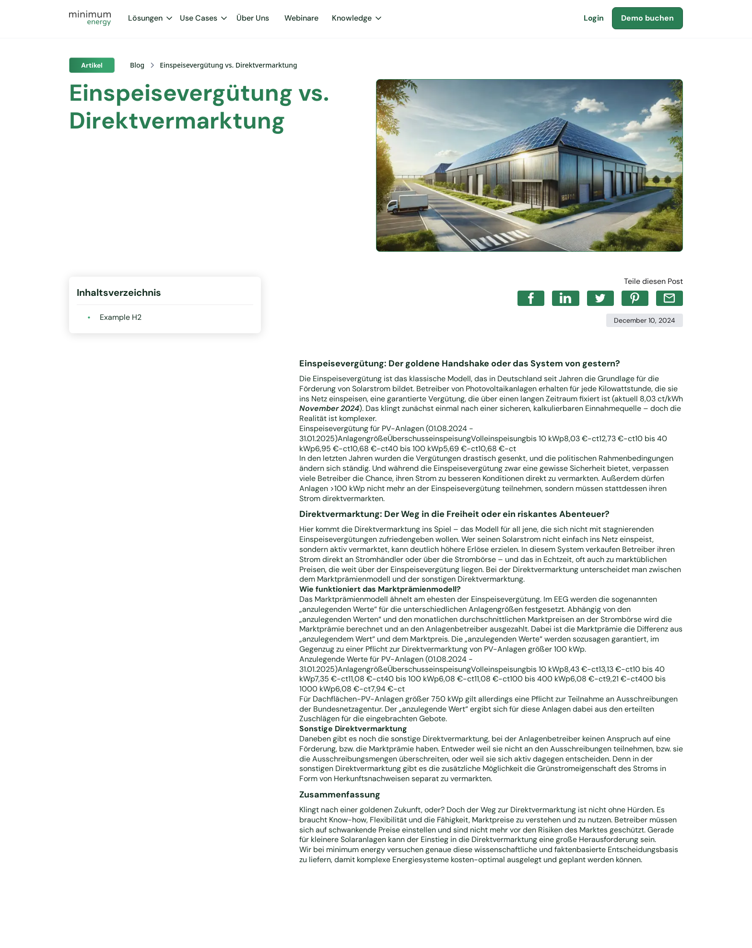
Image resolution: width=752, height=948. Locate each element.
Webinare (301, 18)
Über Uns (252, 18)
